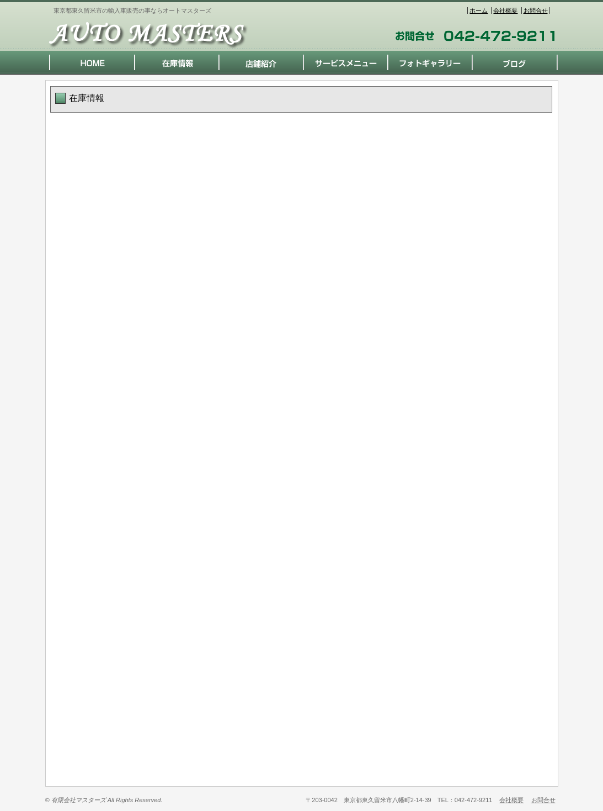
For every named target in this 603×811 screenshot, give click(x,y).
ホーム (478, 10)
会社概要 (505, 10)
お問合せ (536, 10)
